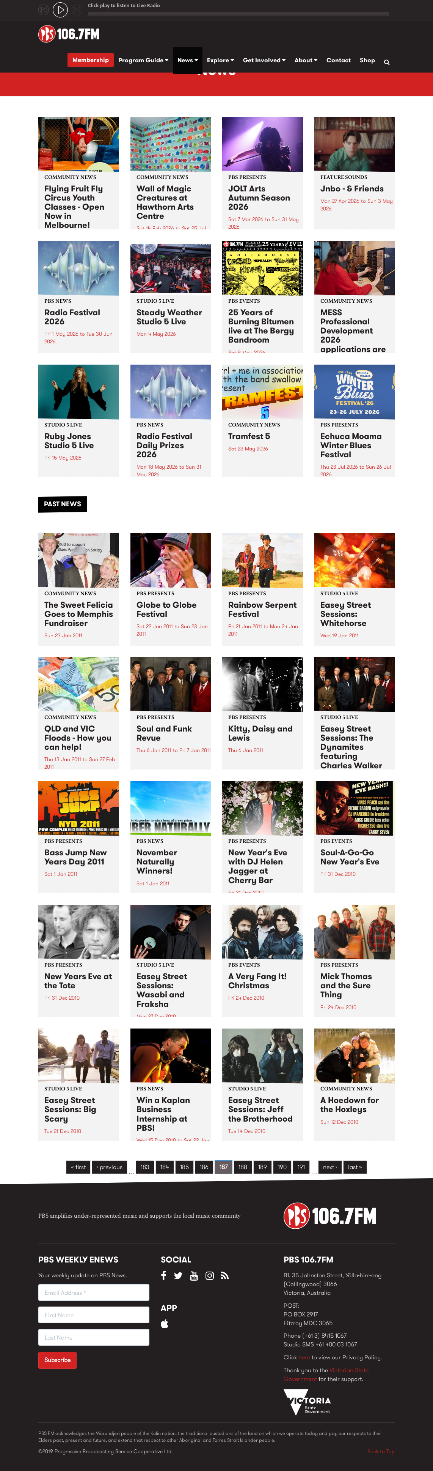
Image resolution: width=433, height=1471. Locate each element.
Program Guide (143, 60)
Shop (367, 60)
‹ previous (109, 1167)
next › (330, 1167)
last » (355, 1167)
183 (145, 1167)
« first (78, 1167)
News (187, 60)
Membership (90, 59)
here (304, 1357)
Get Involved (264, 60)
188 (242, 1167)
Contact (338, 60)
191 (301, 1167)
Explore (220, 60)
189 (262, 1167)
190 (282, 1167)
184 (164, 1167)
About (306, 60)
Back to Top (381, 1451)
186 (204, 1167)
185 (184, 1167)
